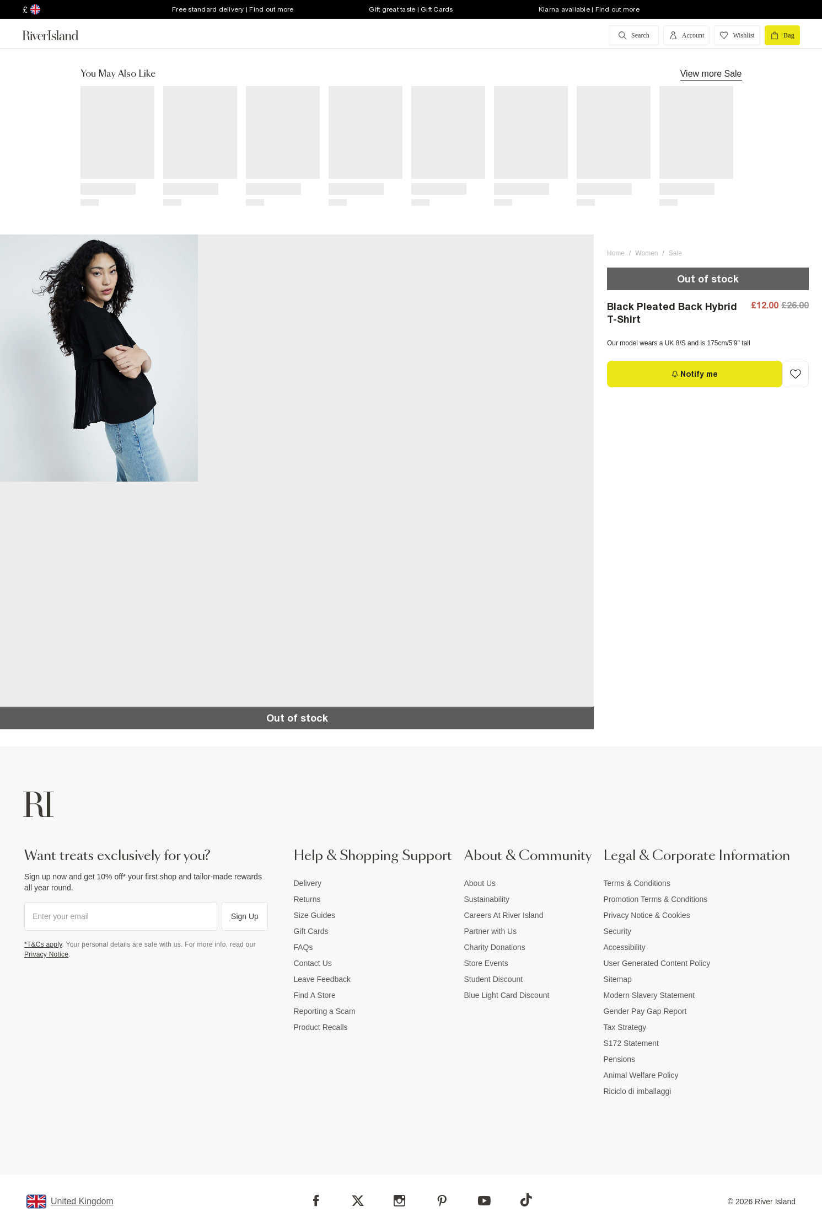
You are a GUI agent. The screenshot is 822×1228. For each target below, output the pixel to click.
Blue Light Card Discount (507, 995)
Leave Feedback (322, 979)
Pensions (620, 1059)
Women (646, 253)
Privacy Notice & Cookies (647, 915)
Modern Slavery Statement (649, 995)
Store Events (486, 963)
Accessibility (625, 947)
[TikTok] (526, 1199)
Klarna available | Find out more (589, 9)
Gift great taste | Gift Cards (411, 9)
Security (618, 931)
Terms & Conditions (637, 883)
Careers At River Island (504, 915)
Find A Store (315, 995)
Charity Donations (494, 947)
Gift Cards (311, 931)
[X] (357, 1201)
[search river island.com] (634, 35)
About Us (480, 883)
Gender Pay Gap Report (645, 1011)
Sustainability (487, 899)
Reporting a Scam (325, 1011)
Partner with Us (490, 931)
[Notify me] (694, 374)
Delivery (308, 883)
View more (711, 73)
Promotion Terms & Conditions (656, 899)
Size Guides (314, 915)
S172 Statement (631, 1043)
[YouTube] (484, 1200)
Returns (307, 899)
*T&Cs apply (43, 944)
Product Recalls (321, 1027)
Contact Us (313, 963)
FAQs (303, 947)
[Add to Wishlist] (795, 374)
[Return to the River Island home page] (58, 35)
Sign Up (245, 916)
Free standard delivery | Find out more (233, 9)
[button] (99, 358)
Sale (675, 253)
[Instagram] (399, 1200)
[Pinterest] (441, 1200)
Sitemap (618, 979)
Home (616, 253)
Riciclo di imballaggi (637, 1091)
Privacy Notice (46, 954)
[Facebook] (316, 1200)
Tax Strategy (625, 1027)
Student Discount (493, 979)
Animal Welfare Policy (641, 1075)
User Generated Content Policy (657, 963)
